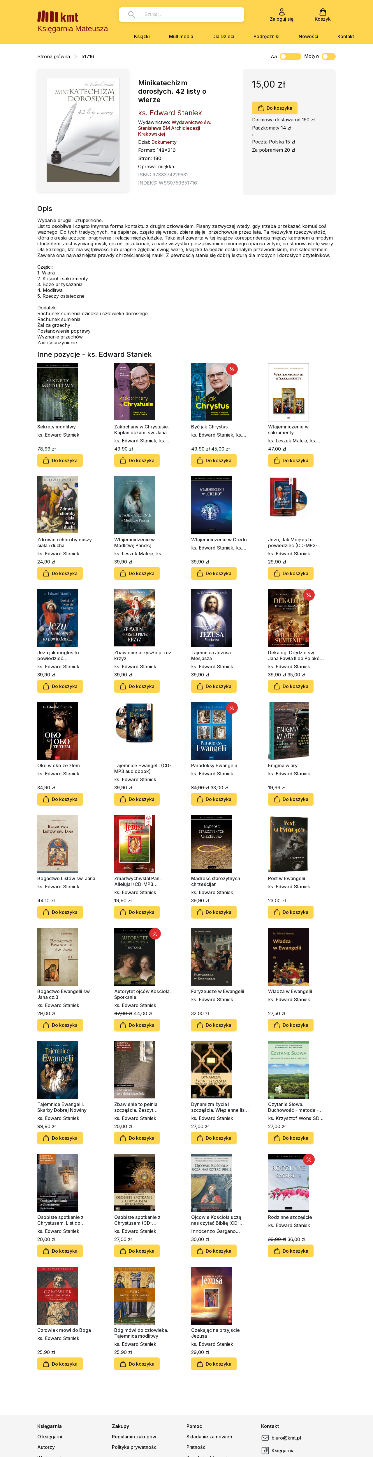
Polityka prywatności (135, 1447)
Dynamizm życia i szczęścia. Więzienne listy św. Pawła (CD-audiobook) (220, 1107)
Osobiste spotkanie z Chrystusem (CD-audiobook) (137, 1220)
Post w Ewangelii (286, 878)
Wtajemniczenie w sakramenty (288, 429)
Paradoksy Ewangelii (214, 765)
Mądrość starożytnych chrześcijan (215, 881)
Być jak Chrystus (209, 427)
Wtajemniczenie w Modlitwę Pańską (134, 542)
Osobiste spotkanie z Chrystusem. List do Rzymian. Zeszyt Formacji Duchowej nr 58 (65, 1220)
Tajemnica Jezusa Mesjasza (211, 655)
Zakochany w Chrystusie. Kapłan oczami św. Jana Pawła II (141, 429)
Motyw (320, 56)
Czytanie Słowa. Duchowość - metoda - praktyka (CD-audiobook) (296, 1107)
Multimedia (181, 36)
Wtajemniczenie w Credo (219, 540)
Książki (142, 36)
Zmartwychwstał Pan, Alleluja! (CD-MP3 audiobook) (137, 881)
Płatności (196, 1447)
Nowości (308, 36)
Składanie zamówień (209, 1437)
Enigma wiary (283, 765)
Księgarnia (278, 1451)
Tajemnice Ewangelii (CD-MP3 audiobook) (142, 768)
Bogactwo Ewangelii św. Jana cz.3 (64, 994)
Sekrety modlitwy (56, 427)
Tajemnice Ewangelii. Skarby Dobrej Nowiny (62, 1107)
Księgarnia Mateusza (72, 28)
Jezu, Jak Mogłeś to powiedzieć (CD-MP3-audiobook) (293, 542)
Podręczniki (266, 36)
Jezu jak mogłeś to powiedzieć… (58, 655)
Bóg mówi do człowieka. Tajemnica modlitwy (141, 1333)
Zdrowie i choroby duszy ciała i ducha (64, 542)
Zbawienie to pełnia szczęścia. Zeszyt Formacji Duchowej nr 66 (141, 1107)
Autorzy (46, 1447)
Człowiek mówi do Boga (64, 1330)
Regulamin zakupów (134, 1437)
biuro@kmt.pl (281, 1438)
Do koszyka (274, 107)
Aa (274, 56)
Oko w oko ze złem (58, 765)
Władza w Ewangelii (290, 991)
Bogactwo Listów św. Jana (66, 878)
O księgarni (49, 1437)
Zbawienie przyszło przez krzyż (142, 655)
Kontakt (345, 36)
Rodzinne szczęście (290, 1217)
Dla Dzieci (223, 36)
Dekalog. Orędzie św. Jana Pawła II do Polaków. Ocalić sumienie (296, 655)
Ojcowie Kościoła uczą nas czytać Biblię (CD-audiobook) (216, 1220)
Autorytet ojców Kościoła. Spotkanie (142, 994)
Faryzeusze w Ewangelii (217, 991)
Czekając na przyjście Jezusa (215, 1333)
